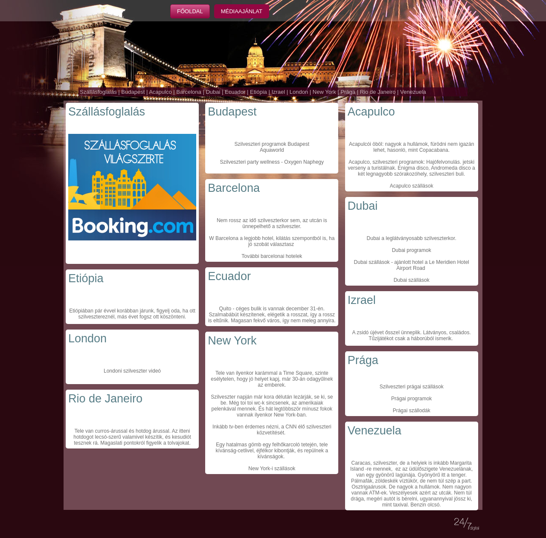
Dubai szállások (372, 262)
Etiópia (258, 92)
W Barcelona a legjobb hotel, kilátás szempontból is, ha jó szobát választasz (271, 241)
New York (324, 92)
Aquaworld (272, 150)
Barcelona (188, 92)
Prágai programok (411, 399)
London (299, 92)
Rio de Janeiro (378, 92)
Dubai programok (411, 250)
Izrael (278, 92)
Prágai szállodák (411, 411)
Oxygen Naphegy (304, 162)
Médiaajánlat (241, 11)
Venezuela (413, 92)
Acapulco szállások (411, 186)
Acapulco (160, 92)
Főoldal (190, 11)
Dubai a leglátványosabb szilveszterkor (411, 238)
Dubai (213, 92)
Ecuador (235, 92)
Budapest (133, 92)
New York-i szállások (271, 468)
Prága (347, 92)
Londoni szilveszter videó (132, 371)
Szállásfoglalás (98, 92)
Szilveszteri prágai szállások (412, 387)
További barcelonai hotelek (271, 256)
